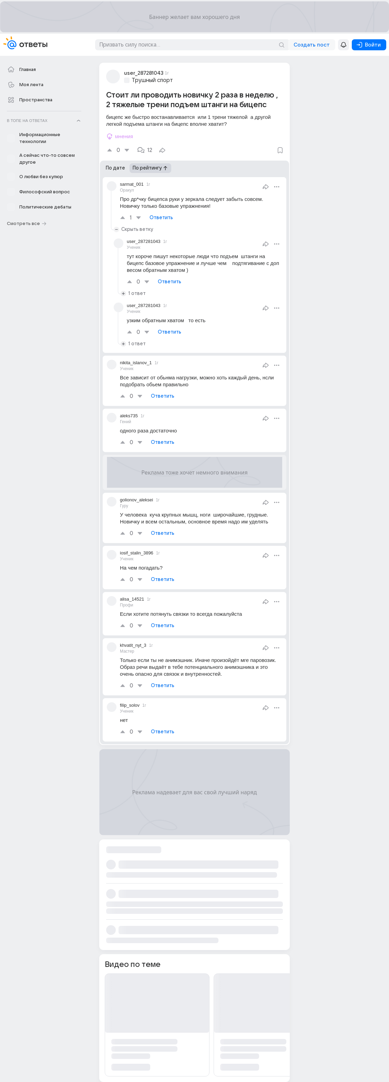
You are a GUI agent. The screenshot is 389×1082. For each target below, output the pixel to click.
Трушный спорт (152, 80)
